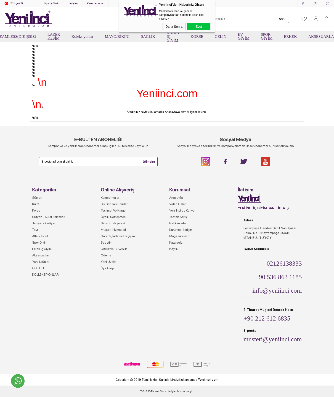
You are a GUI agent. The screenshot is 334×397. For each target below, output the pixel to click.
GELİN (220, 36)
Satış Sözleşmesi (113, 223)
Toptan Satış (178, 217)
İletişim (73, 3)
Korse (36, 210)
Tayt (35, 229)
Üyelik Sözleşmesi (113, 217)
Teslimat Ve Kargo (113, 210)
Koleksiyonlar (82, 36)
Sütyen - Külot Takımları (48, 217)
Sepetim (106, 242)
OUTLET (38, 268)
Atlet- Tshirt (40, 236)
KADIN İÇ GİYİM (173, 36)
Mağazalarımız (179, 236)
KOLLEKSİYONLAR (45, 274)
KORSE (197, 36)
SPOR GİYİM (267, 36)
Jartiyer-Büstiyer (43, 223)
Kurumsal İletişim (181, 229)
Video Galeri (177, 204)
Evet (199, 26)
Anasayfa (176, 197)
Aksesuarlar (40, 255)
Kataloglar (176, 242)
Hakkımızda (177, 223)
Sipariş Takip (51, 3)
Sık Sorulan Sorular (114, 204)
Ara (281, 18)
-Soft (144, 391)
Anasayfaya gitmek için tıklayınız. (186, 112)
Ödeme (106, 255)
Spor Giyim (39, 242)
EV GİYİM (243, 36)
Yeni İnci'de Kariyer (182, 210)
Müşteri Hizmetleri (113, 229)
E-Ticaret (153, 391)
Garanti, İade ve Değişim (118, 236)
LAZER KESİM (54, 36)
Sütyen (37, 197)
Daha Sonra (174, 26)
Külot (35, 204)
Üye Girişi (107, 268)
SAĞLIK (148, 36)
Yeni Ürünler (40, 262)
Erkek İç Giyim (42, 249)
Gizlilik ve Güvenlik (114, 249)
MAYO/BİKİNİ (117, 36)
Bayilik (173, 249)
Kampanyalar (95, 3)
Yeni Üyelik (108, 262)
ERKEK (290, 36)
